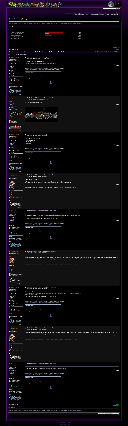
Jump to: (96, 413)
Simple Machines (70, 422)
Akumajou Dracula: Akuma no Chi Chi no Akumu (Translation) (37, 69)
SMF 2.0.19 (58, 422)
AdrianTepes (14, 175)
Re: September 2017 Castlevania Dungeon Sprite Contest (41, 57)
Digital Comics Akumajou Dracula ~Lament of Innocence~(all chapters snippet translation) (43, 70)
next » (118, 47)
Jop (12, 98)
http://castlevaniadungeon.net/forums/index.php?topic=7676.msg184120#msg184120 (61, 293)
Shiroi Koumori (15, 57)
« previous (114, 47)
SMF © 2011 (63, 422)
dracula (13, 407)
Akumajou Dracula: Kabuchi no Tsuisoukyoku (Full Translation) (37, 68)
